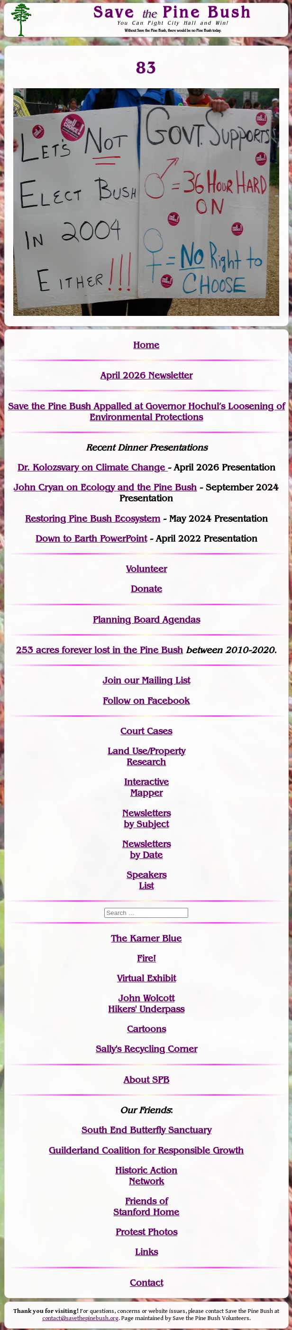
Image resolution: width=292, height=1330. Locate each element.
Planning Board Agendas (146, 619)
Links (146, 1252)
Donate (146, 588)
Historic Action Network (146, 1176)
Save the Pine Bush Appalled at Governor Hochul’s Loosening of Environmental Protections (146, 412)
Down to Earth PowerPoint (91, 538)
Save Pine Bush (173, 11)
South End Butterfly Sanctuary (146, 1130)
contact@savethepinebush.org (80, 1318)
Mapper (146, 792)
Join (112, 680)
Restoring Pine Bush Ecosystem (92, 518)
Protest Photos (146, 1232)
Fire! (146, 958)
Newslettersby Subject (146, 819)
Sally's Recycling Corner (146, 1049)
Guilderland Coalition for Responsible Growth (146, 1150)
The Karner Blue (146, 938)
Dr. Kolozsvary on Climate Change (93, 467)
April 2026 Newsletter (146, 375)
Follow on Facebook (146, 700)
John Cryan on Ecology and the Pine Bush (105, 487)
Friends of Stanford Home (146, 1207)
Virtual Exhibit (146, 978)
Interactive (146, 781)
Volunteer (146, 568)
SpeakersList (146, 880)
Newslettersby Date (146, 849)
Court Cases (146, 731)
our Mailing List (155, 680)
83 (146, 67)
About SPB (146, 1079)
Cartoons (146, 1029)
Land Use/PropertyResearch (146, 756)
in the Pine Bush (128, 650)
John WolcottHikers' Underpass (146, 1004)
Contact (146, 1282)
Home (146, 345)
